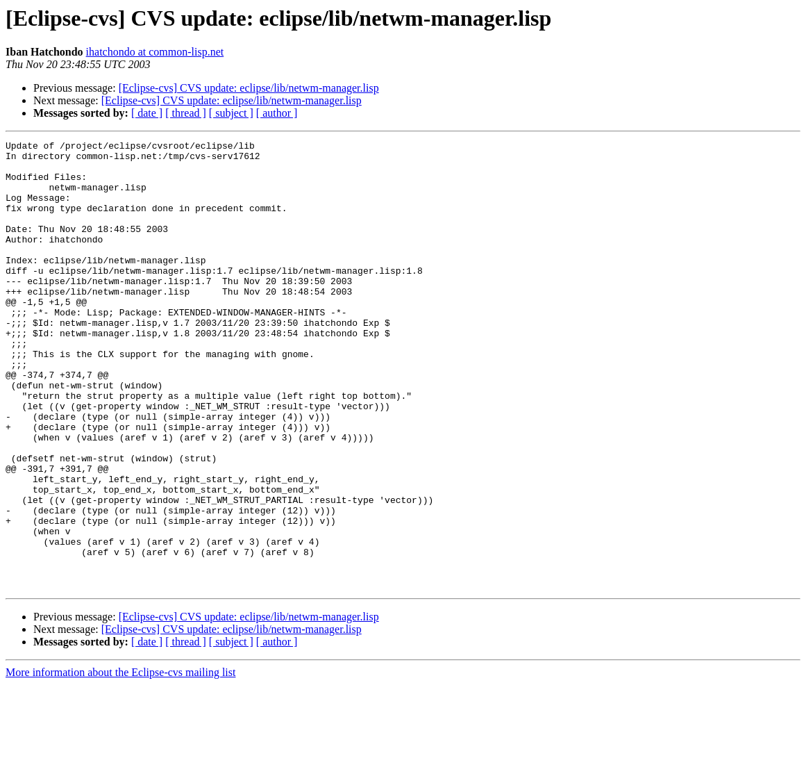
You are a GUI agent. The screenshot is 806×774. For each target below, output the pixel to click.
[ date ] (146, 113)
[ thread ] (185, 113)
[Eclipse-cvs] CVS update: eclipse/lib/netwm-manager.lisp (249, 88)
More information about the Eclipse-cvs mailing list (120, 762)
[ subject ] (231, 113)
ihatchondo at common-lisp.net (155, 52)
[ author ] (277, 113)
